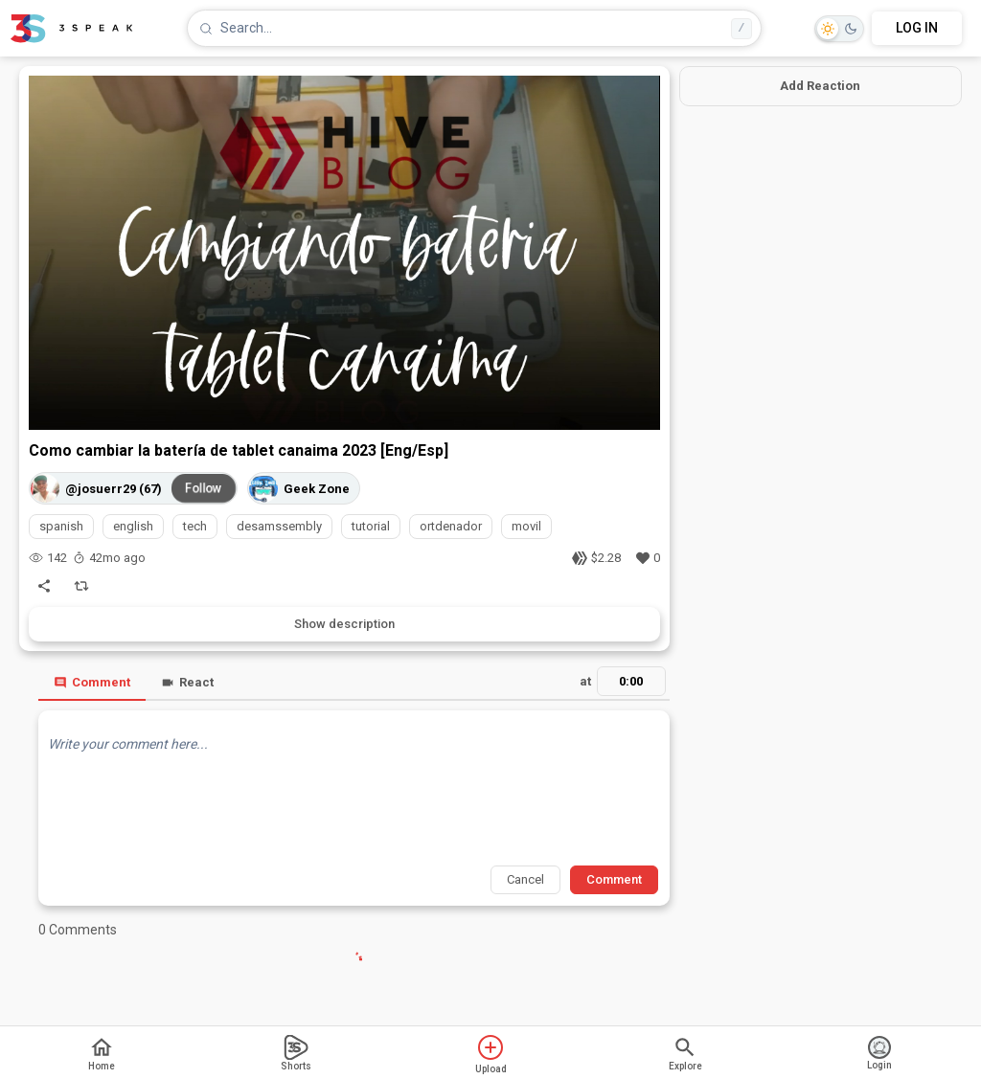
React (187, 682)
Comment (92, 682)
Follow (204, 488)
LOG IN (917, 27)
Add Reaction (820, 86)
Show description (344, 624)
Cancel (525, 879)
